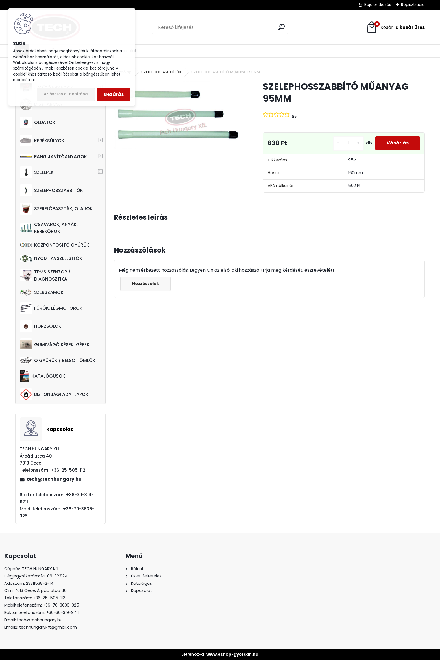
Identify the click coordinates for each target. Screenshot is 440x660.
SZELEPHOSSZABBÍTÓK (51, 190)
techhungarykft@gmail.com (48, 627)
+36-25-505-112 (49, 598)
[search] (281, 27)
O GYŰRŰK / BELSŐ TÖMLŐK (57, 360)
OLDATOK (37, 122)
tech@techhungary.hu (54, 479)
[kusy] (348, 143)
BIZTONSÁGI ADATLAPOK (54, 394)
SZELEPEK (37, 172)
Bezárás (114, 94)
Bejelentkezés (377, 4)
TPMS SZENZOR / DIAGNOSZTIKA (45, 275)
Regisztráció (413, 4)
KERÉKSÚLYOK (42, 140)
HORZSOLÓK (40, 326)
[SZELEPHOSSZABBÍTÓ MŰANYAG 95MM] (179, 119)
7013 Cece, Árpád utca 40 (41, 590)
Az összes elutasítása (66, 94)
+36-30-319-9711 (62, 612)
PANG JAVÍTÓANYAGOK (53, 156)
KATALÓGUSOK (42, 376)
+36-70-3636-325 (61, 605)
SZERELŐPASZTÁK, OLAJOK (56, 209)
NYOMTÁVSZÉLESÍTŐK (51, 258)
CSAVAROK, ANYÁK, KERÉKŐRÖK (49, 228)
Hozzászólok (145, 283)
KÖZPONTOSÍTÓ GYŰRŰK (54, 245)
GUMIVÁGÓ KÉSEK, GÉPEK (55, 344)
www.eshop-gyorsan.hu (232, 654)
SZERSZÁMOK (42, 292)
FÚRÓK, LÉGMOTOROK (51, 308)
